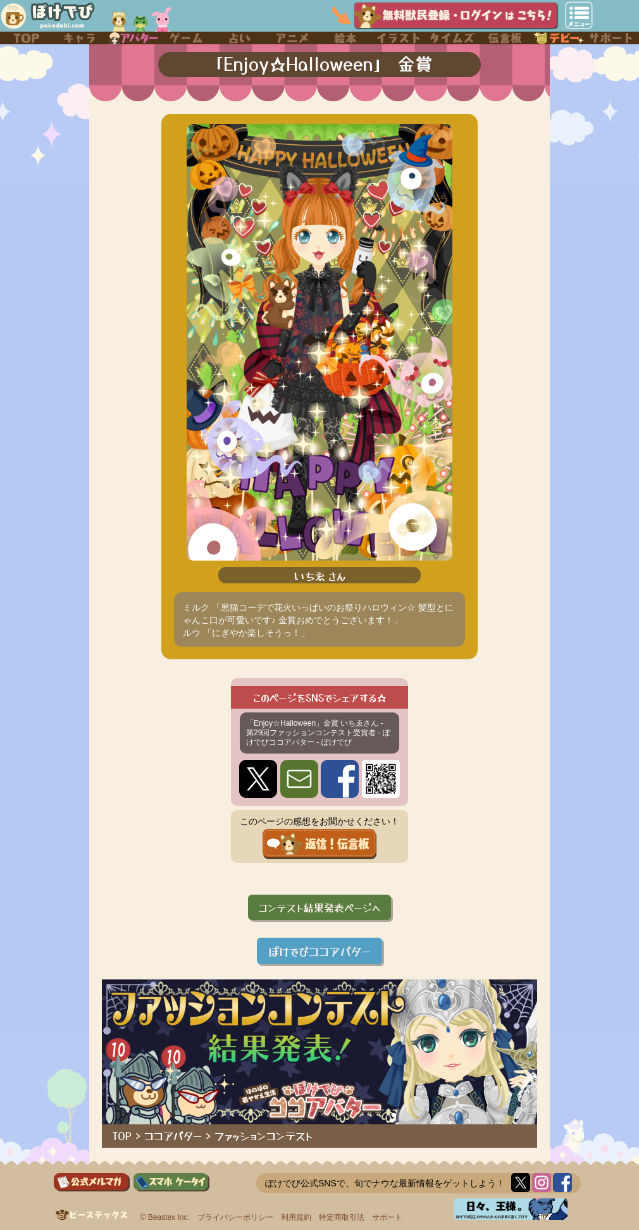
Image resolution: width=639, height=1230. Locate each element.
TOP (122, 1135)
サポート (387, 1217)
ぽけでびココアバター (319, 951)
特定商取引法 (341, 1217)
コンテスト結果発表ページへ (319, 907)
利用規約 (296, 1217)
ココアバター (173, 1135)
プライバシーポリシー (235, 1217)
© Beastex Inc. (165, 1217)
